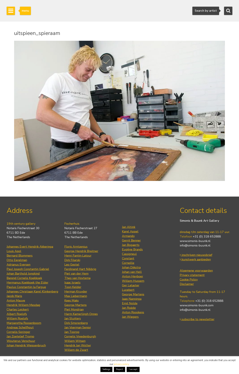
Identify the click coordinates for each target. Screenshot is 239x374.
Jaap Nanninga (131, 299)
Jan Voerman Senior (77, 327)
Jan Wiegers (130, 317)
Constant (128, 258)
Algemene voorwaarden (196, 271)
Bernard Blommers (20, 256)
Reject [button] (119, 369)
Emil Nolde (129, 303)
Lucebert (128, 290)
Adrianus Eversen (18, 265)
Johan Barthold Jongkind (23, 274)
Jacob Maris (14, 296)
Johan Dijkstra (131, 267)
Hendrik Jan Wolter (77, 345)
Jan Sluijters (72, 318)
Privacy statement (192, 275)
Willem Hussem (133, 281)
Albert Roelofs (17, 314)
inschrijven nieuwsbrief (196, 255)
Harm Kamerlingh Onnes (81, 314)
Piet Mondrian (74, 309)
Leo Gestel (71, 265)
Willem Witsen (74, 341)
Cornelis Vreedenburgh (80, 336)
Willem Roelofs (17, 318)
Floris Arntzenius (75, 247)
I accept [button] (133, 369)
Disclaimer (187, 284)
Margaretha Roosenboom (24, 323)
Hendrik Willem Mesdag (23, 305)
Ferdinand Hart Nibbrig (80, 269)
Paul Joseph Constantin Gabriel (28, 269)
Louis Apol (14, 251)
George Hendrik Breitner (81, 251)
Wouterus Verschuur (21, 341)
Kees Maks (71, 300)
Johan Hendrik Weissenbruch (26, 345)
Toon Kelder (72, 287)
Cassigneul (129, 254)
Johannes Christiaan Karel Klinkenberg (32, 292)
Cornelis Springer (18, 332)
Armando (128, 236)
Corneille (128, 263)
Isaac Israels (72, 283)
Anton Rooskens (133, 312)
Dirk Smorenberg (76, 323)
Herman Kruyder (75, 292)
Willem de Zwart (76, 350)
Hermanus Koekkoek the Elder (27, 283)
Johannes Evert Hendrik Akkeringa (30, 247)
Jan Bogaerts (130, 245)
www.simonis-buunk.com (196, 305)
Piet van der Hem (76, 274)
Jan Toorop (71, 332)
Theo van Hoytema (77, 278)
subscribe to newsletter (197, 319)
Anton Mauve (16, 300)
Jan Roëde (129, 308)
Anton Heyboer (132, 276)
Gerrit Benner (131, 240)
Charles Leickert (18, 309)
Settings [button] (106, 369)
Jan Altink (128, 227)
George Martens (75, 305)
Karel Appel (130, 231)
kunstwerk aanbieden (195, 259)
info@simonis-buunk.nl (195, 245)
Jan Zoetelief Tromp (20, 336)
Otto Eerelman (17, 260)
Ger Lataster (130, 285)
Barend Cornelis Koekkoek (24, 278)
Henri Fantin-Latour (77, 256)
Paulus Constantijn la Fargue (26, 287)
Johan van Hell (132, 272)
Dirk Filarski (72, 260)
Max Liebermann (75, 296)
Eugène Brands (132, 249)
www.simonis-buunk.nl (195, 241)
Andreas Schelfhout (20, 327)
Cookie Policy (189, 280)
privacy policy (121, 364)
